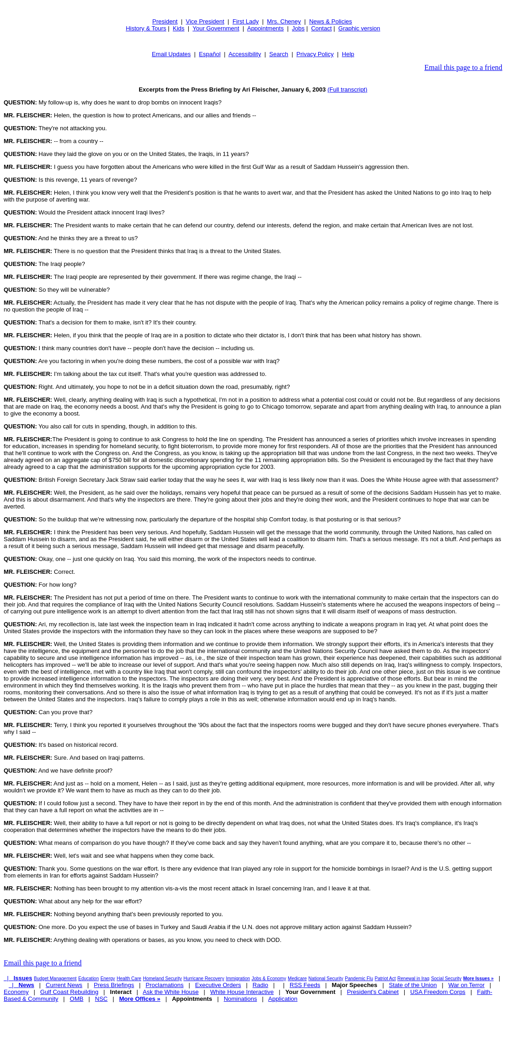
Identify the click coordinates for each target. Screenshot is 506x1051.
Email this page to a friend (463, 67)
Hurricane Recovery (204, 978)
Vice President (205, 21)
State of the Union (413, 985)
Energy (107, 978)
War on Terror (466, 985)
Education (88, 978)
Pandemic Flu (359, 978)
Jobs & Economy (268, 978)
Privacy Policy (315, 54)
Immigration (238, 978)
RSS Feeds (305, 985)
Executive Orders (218, 985)
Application (282, 998)
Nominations (240, 998)
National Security (325, 978)
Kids (178, 28)
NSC (101, 998)
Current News (64, 985)
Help (348, 54)
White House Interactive (242, 991)
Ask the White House (170, 991)
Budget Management (55, 978)
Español (210, 54)
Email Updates (171, 54)
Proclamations (164, 985)
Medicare (297, 978)
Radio (260, 985)
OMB (77, 998)
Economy (16, 991)
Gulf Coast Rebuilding (69, 991)
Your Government (215, 28)
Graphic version (359, 28)
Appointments (265, 28)
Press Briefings (114, 985)
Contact (321, 28)
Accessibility (244, 54)
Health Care (128, 978)
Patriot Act (385, 978)
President (165, 21)
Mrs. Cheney (284, 21)
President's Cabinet (373, 991)
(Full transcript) (347, 89)
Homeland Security (162, 978)
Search (278, 54)
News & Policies (330, 21)
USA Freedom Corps (437, 991)
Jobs (298, 28)
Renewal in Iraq (413, 978)
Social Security (446, 978)
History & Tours (146, 28)
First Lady (246, 21)
